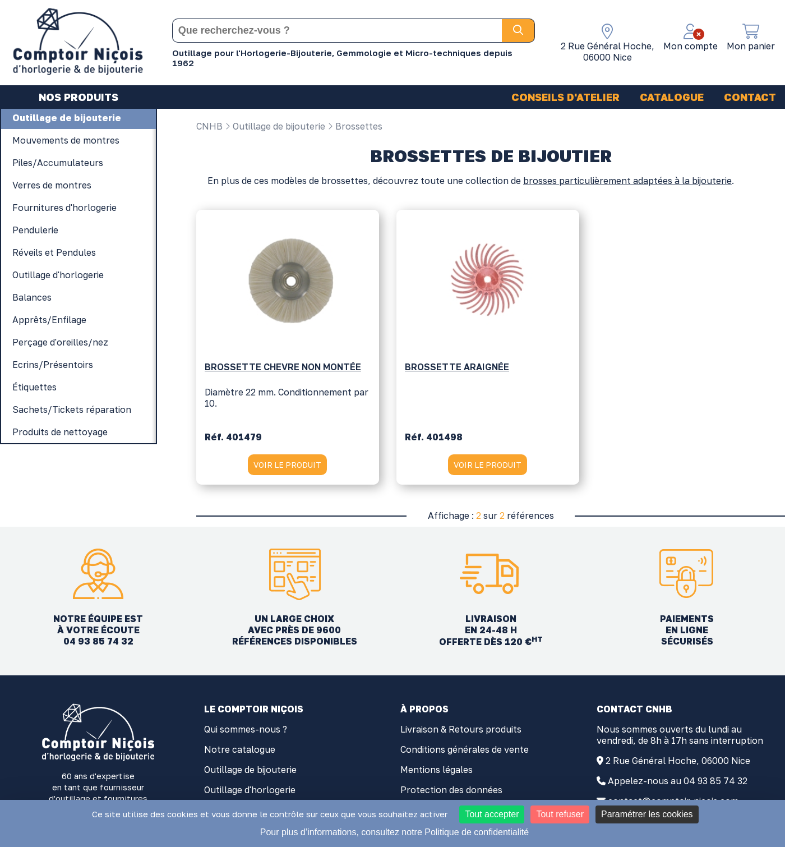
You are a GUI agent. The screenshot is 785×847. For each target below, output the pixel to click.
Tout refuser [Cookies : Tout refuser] (559, 814)
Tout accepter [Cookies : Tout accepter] (492, 814)
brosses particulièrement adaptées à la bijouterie (627, 184)
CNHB (209, 126)
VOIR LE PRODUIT (287, 467)
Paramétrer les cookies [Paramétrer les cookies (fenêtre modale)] (647, 814)
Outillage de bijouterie (275, 126)
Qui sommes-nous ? (245, 732)
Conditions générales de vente (464, 752)
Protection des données (451, 793)
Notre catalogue (239, 752)
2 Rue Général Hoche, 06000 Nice (678, 764)
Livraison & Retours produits (460, 732)
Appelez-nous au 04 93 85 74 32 (677, 784)
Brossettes (354, 126)
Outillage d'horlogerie (249, 793)
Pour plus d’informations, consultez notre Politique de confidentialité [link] (394, 832)
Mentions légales (436, 773)
